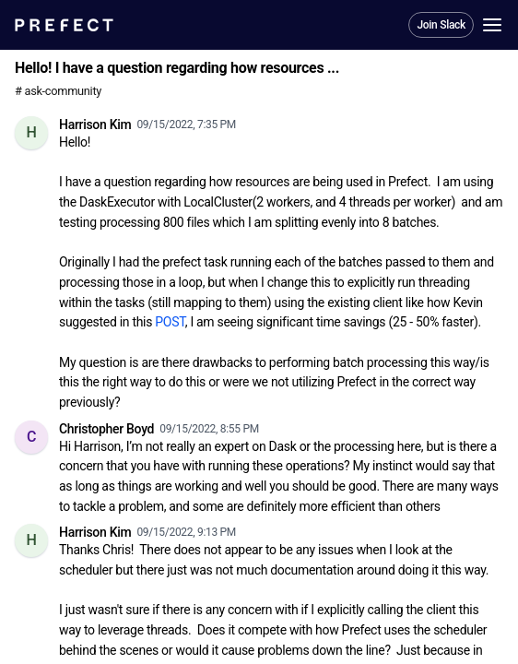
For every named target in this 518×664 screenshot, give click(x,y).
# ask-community (58, 91)
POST (169, 321)
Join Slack (441, 24)
